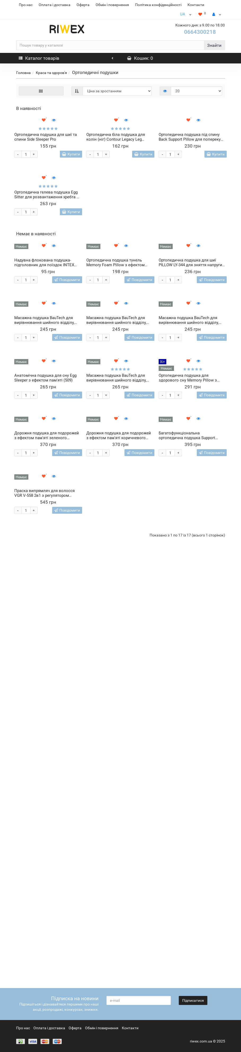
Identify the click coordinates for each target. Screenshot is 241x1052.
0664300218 (200, 32)
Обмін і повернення (112, 5)
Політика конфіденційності (158, 5)
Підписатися (193, 1000)
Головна (23, 73)
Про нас (26, 5)
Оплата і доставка (54, 5)
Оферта (83, 5)
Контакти (196, 5)
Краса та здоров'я (51, 73)
